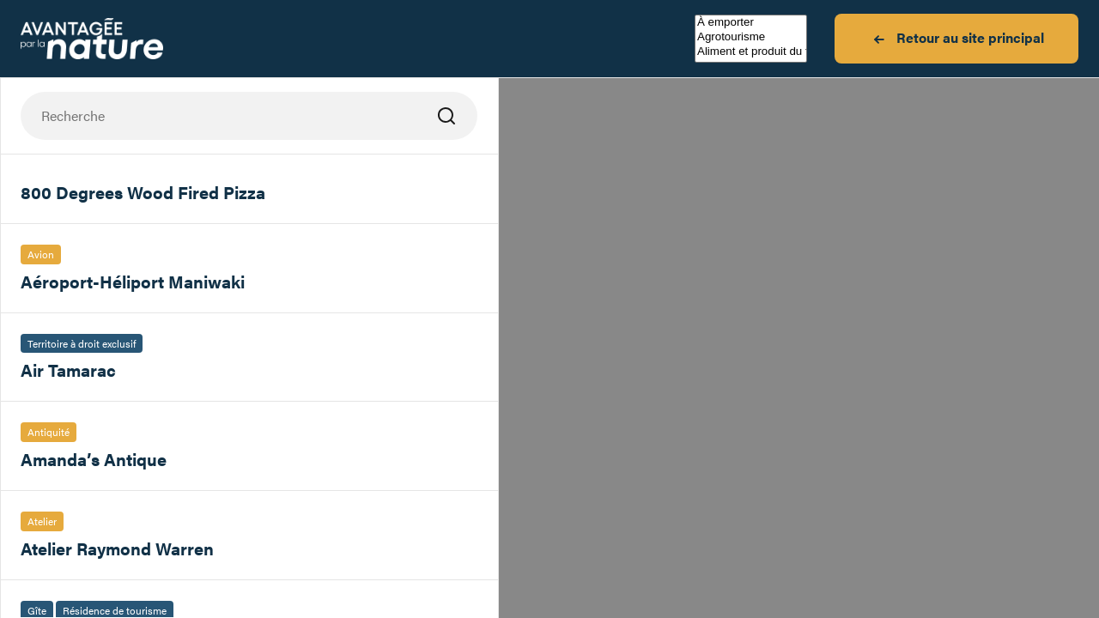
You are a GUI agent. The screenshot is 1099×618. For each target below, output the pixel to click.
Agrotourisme (750, 37)
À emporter (750, 22)
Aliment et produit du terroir (750, 52)
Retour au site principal (956, 38)
